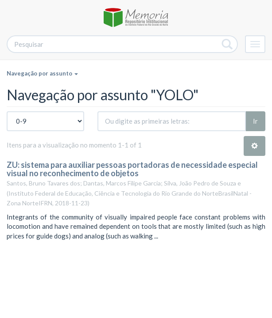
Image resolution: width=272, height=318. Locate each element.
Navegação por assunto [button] (42, 73)
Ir (255, 121)
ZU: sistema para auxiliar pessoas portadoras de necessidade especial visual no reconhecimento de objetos (132, 169)
